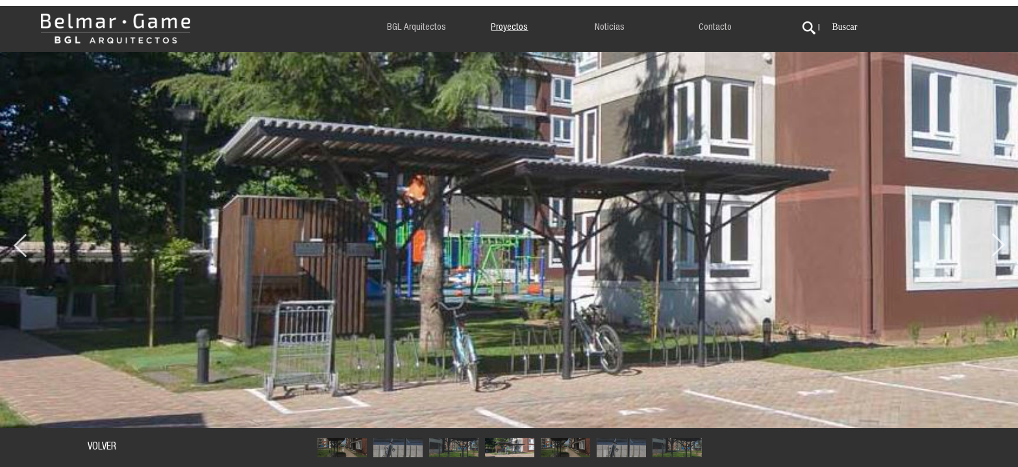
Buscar (844, 27)
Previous (19, 240)
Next (998, 240)
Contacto (715, 27)
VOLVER (102, 447)
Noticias (610, 27)
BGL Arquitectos (416, 27)
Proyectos (509, 27)
